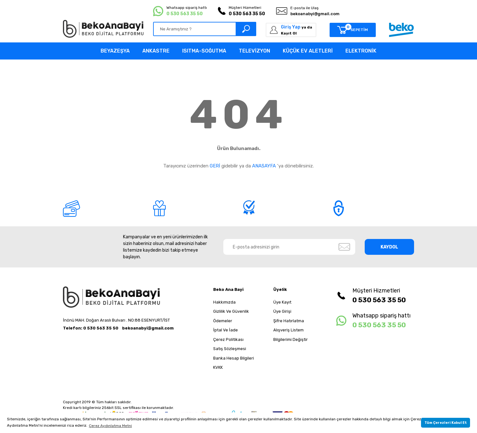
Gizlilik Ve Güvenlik (231, 311)
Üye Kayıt (282, 302)
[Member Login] (291, 30)
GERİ (215, 166)
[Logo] (103, 29)
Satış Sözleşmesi (229, 348)
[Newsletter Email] (289, 247)
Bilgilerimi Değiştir (290, 339)
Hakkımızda (224, 302)
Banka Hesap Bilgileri (233, 358)
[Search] (204, 29)
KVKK (218, 367)
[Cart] (353, 30)
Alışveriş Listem (288, 330)
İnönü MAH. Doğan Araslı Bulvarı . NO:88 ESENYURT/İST (116, 320)
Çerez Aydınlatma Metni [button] (110, 426)
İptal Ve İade (225, 330)
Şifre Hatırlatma (288, 320)
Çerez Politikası (228, 339)
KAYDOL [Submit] (389, 247)
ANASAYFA (264, 166)
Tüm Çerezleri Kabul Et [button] (445, 423)
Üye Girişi (282, 311)
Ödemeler (222, 320)
